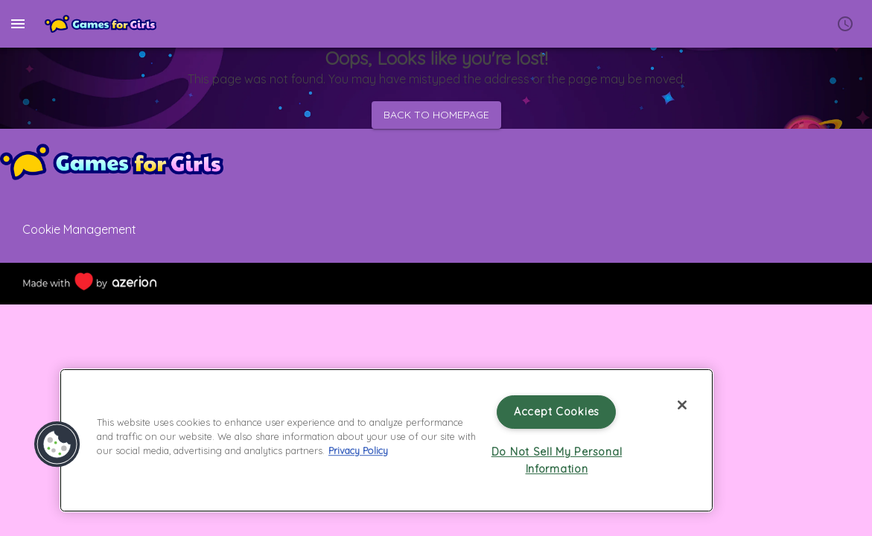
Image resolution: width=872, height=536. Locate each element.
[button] (57, 444)
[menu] (18, 24)
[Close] (682, 405)
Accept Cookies (556, 411)
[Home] (100, 24)
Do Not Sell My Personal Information (557, 460)
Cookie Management (79, 229)
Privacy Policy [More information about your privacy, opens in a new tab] (358, 450)
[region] (386, 440)
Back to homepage (436, 115)
